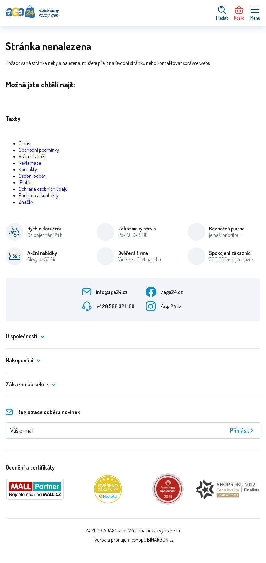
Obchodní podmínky (39, 150)
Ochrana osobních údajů (43, 189)
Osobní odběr (32, 176)
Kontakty (28, 169)
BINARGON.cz (160, 539)
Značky (26, 202)
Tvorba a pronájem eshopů (119, 539)
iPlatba (26, 182)
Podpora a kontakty (38, 195)
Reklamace (30, 163)
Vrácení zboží (32, 156)
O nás (24, 143)
